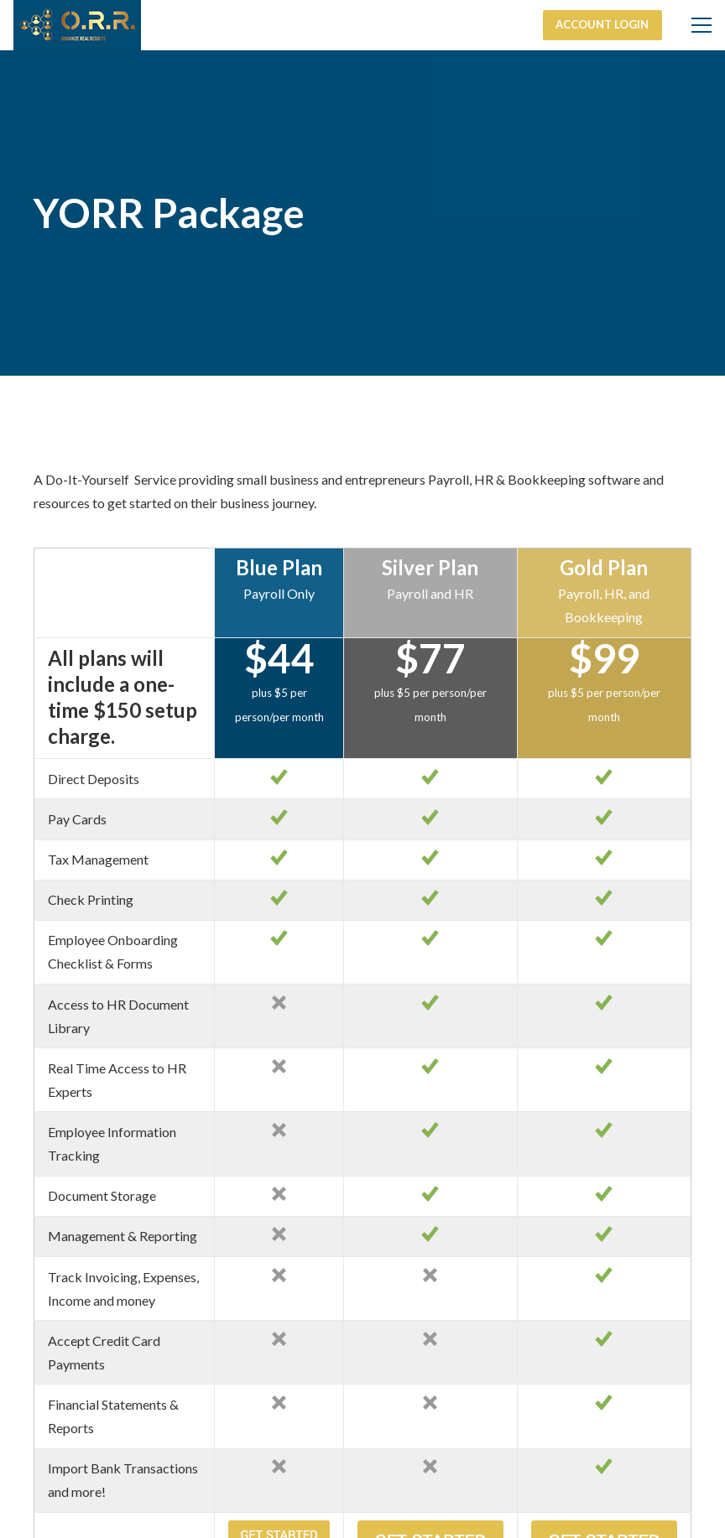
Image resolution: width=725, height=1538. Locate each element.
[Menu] (701, 25)
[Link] (77, 25)
